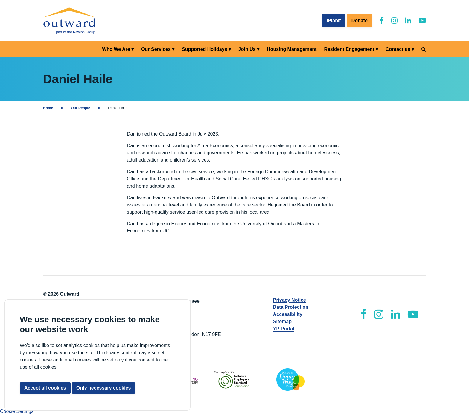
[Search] (423, 49)
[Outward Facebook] (382, 20)
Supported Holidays (204, 49)
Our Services (156, 49)
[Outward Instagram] (394, 20)
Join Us (247, 49)
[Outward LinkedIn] (408, 20)
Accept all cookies (45, 387)
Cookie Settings (17, 411)
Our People (80, 108)
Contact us (398, 49)
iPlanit (334, 20)
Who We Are (116, 49)
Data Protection (290, 307)
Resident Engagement (349, 49)
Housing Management (291, 49)
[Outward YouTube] (422, 20)
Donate (359, 20)
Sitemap (282, 321)
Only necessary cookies (103, 387)
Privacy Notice (289, 299)
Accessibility (287, 314)
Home (48, 108)
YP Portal (283, 328)
